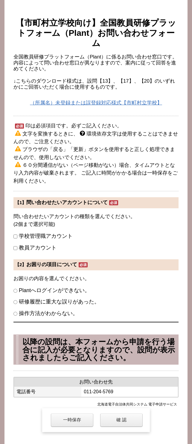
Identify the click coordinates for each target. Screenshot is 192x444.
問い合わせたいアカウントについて (67, 202)
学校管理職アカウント (46, 236)
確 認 (121, 419)
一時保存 (72, 419)
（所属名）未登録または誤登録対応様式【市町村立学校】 (96, 103)
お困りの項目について (51, 264)
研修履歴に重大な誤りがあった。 (59, 302)
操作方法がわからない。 (48, 313)
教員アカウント (38, 248)
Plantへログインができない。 (54, 290)
